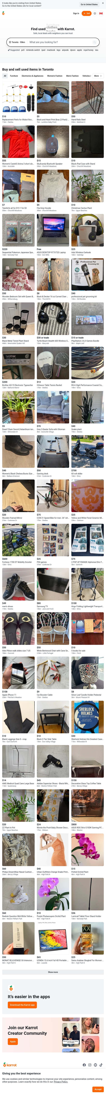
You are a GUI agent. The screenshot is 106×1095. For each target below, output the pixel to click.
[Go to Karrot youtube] (95, 1065)
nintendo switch (33, 50)
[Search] (94, 42)
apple (79, 50)
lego (59, 50)
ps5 (22, 50)
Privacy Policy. (61, 1081)
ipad (43, 50)
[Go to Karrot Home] (10, 1064)
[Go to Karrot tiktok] (101, 1065)
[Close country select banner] (103, 3)
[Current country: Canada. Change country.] (101, 13)
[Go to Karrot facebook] (84, 1065)
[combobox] (60, 42)
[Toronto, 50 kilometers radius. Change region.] (17, 42)
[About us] (94, 13)
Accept (98, 1089)
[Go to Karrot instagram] (90, 1065)
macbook (51, 50)
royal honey (88, 50)
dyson (72, 50)
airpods (65, 50)
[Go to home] (3, 13)
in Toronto (46, 69)
